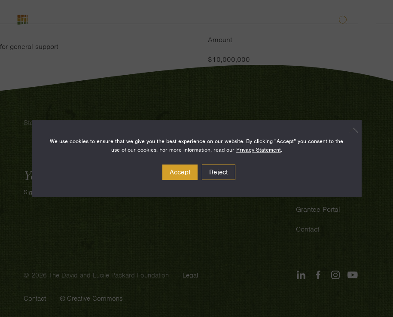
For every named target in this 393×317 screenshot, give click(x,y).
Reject (218, 172)
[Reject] (351, 130)
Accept (180, 172)
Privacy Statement (258, 149)
